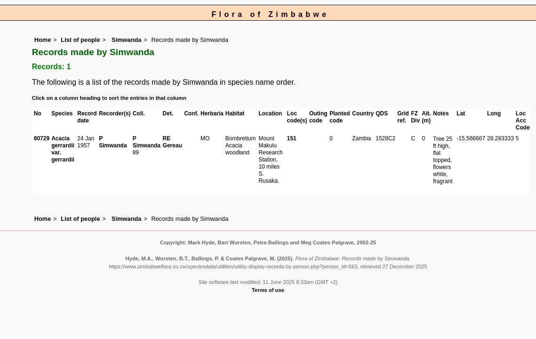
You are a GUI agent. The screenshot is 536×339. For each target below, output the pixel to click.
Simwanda (126, 39)
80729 (41, 138)
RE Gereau (172, 142)
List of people (80, 39)
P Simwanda (113, 142)
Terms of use (268, 290)
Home (42, 39)
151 (291, 138)
